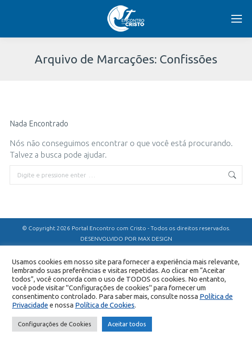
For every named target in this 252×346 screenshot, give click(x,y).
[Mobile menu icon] (236, 19)
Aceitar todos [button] (127, 324)
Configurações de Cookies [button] (54, 324)
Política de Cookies (105, 305)
